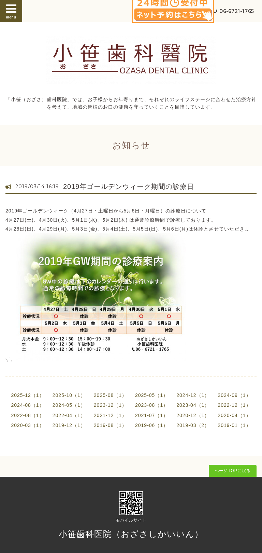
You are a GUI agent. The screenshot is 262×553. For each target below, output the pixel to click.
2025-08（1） (110, 395)
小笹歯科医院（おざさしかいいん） (131, 534)
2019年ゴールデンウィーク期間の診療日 (128, 186)
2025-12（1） (27, 395)
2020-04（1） (234, 415)
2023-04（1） (192, 405)
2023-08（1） (151, 405)
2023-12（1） (110, 405)
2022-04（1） (69, 415)
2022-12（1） (234, 405)
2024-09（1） (234, 395)
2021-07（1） (151, 415)
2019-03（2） (192, 425)
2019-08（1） (110, 425)
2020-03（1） (27, 425)
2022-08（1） (27, 415)
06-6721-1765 (236, 11)
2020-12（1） (192, 415)
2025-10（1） (69, 395)
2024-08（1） (27, 405)
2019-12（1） (69, 425)
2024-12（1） (192, 395)
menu (11, 11)
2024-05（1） (69, 405)
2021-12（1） (110, 415)
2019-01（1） (234, 425)
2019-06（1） (151, 425)
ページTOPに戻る (232, 470)
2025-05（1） (151, 395)
